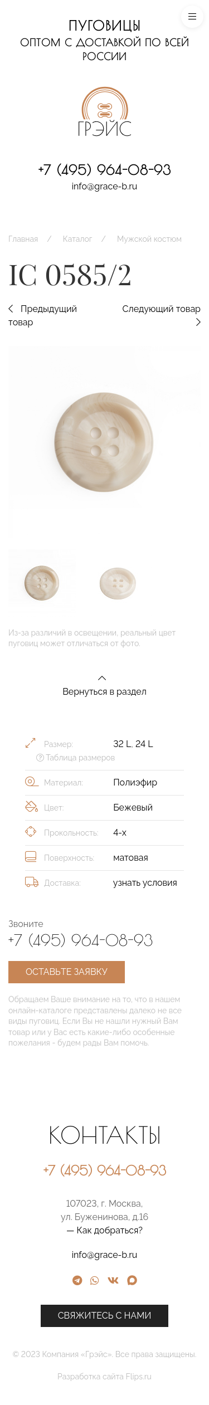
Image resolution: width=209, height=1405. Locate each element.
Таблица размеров (75, 757)
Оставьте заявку (67, 972)
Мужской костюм (149, 239)
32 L (122, 744)
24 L (144, 744)
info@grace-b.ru (105, 186)
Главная (23, 239)
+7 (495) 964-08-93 (104, 170)
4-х (120, 832)
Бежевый (133, 807)
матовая (130, 857)
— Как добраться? (153, 1230)
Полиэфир (135, 782)
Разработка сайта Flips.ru (153, 1376)
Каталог (78, 239)
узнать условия (145, 882)
